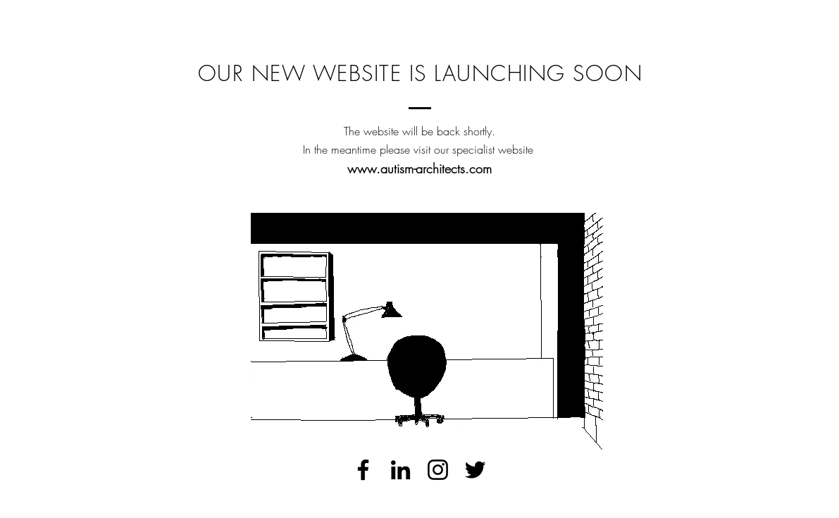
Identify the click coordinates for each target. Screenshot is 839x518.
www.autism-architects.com (419, 168)
